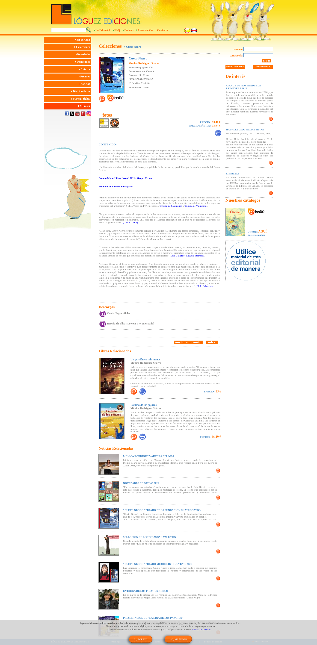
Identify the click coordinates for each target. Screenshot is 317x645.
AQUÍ (262, 231)
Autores (85, 69)
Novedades (83, 54)
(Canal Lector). (131, 222)
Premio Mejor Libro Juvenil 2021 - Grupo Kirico (125, 178)
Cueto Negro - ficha (118, 313)
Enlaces (128, 30)
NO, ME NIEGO (178, 639)
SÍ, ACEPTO (140, 639)
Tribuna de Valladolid (196, 205)
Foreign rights (81, 98)
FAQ (117, 30)
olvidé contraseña (235, 66)
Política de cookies (201, 629)
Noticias (85, 83)
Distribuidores (81, 91)
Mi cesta (84, 106)
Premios (85, 76)
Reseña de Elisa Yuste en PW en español (130, 323)
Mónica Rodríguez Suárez (144, 63)
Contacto (162, 30)
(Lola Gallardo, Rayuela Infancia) (187, 255)
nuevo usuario (263, 66)
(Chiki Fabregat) (204, 286)
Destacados (83, 61)
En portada (83, 39)
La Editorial (102, 30)
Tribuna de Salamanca (171, 205)
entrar (266, 60)
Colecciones (82, 47)
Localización (145, 30)
